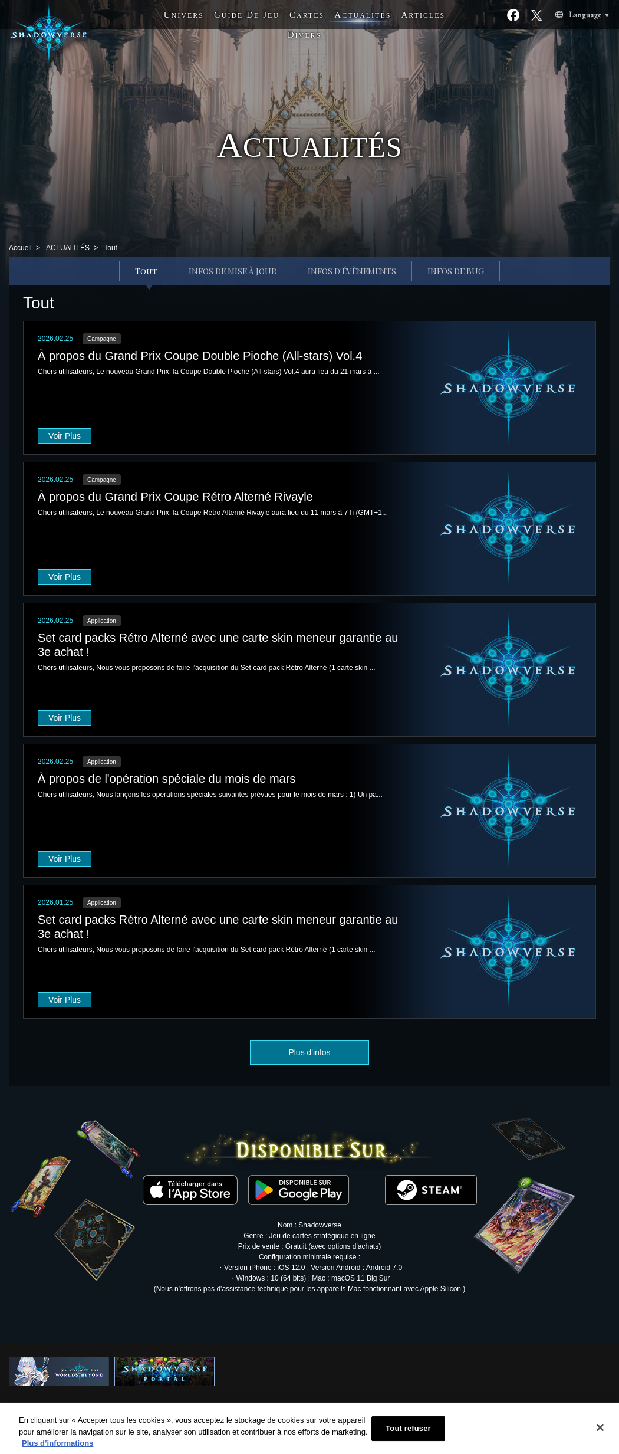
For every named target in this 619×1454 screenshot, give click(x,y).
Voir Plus (64, 436)
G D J (246, 14)
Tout (146, 271)
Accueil (20, 248)
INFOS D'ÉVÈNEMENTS (352, 271)
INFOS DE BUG (455, 271)
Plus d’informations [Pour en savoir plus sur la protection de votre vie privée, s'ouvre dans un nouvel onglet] (57, 1448)
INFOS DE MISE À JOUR (232, 271)
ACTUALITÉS (68, 248)
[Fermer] (600, 1433)
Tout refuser (408, 1433)
